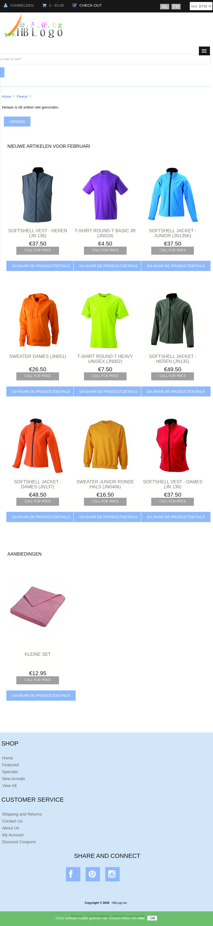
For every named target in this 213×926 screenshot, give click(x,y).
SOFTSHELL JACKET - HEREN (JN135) (172, 359)
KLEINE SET (38, 654)
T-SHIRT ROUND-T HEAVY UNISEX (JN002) (105, 359)
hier (141, 921)
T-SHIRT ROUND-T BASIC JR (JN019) (105, 233)
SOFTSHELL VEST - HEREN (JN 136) (37, 233)
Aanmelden (19, 5)
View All (9, 785)
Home (6, 96)
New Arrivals (13, 778)
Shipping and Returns (22, 814)
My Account (12, 834)
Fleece (22, 96)
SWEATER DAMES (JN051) (37, 356)
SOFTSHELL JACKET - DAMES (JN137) (37, 484)
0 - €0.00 (53, 5)
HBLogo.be (119, 902)
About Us (10, 828)
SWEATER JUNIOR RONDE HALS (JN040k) (105, 484)
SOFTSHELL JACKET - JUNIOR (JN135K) (172, 233)
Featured (10, 764)
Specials (10, 771)
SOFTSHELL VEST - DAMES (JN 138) (172, 484)
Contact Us (12, 821)
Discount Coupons (19, 841)
